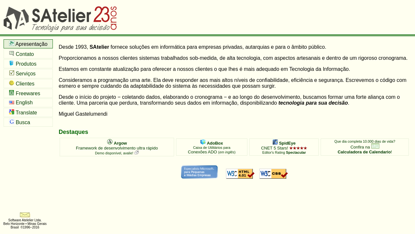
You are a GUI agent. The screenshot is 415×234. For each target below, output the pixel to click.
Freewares (24, 93)
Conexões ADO (212, 146)
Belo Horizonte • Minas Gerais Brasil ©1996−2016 (25, 225)
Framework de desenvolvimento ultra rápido (117, 147)
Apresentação (28, 44)
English (21, 102)
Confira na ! (364, 146)
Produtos (22, 63)
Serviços (22, 73)
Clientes (21, 83)
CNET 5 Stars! (284, 146)
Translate (23, 112)
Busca (19, 122)
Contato (21, 54)
